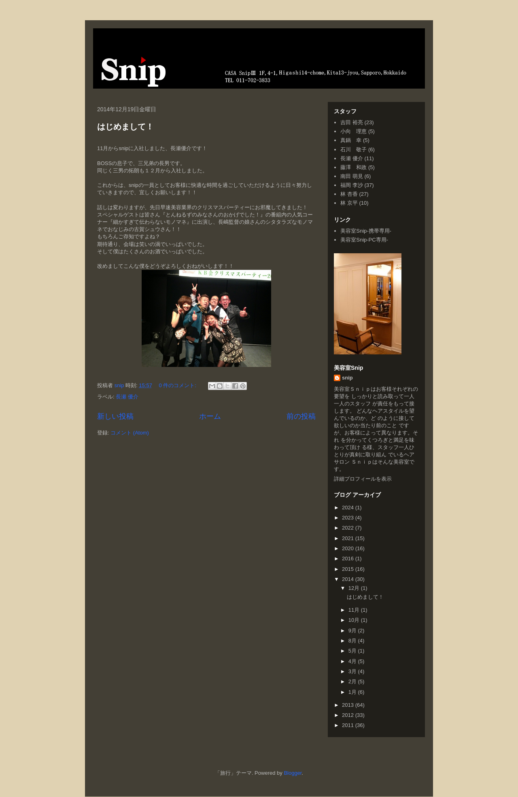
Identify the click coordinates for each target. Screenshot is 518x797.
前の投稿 (301, 416)
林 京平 (349, 203)
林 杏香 (349, 194)
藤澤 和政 (353, 167)
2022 (348, 528)
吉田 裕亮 (351, 122)
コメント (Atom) (129, 433)
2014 (348, 579)
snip (347, 378)
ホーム (210, 416)
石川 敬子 (353, 149)
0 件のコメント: (178, 385)
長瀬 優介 (127, 397)
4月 (353, 661)
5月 (353, 651)
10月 (354, 620)
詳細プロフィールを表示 (363, 479)
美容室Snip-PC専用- (364, 240)
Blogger (292, 773)
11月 (354, 610)
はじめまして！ (125, 126)
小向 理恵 (353, 131)
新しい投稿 (115, 416)
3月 (353, 671)
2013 (348, 705)
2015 (348, 569)
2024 (348, 507)
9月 (353, 630)
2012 (348, 715)
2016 (348, 558)
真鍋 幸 (350, 140)
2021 (348, 538)
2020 (348, 548)
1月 (353, 692)
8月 (353, 641)
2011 (348, 725)
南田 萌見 (351, 176)
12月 (354, 588)
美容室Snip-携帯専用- (365, 231)
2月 (353, 681)
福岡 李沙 (351, 185)
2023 (348, 518)
